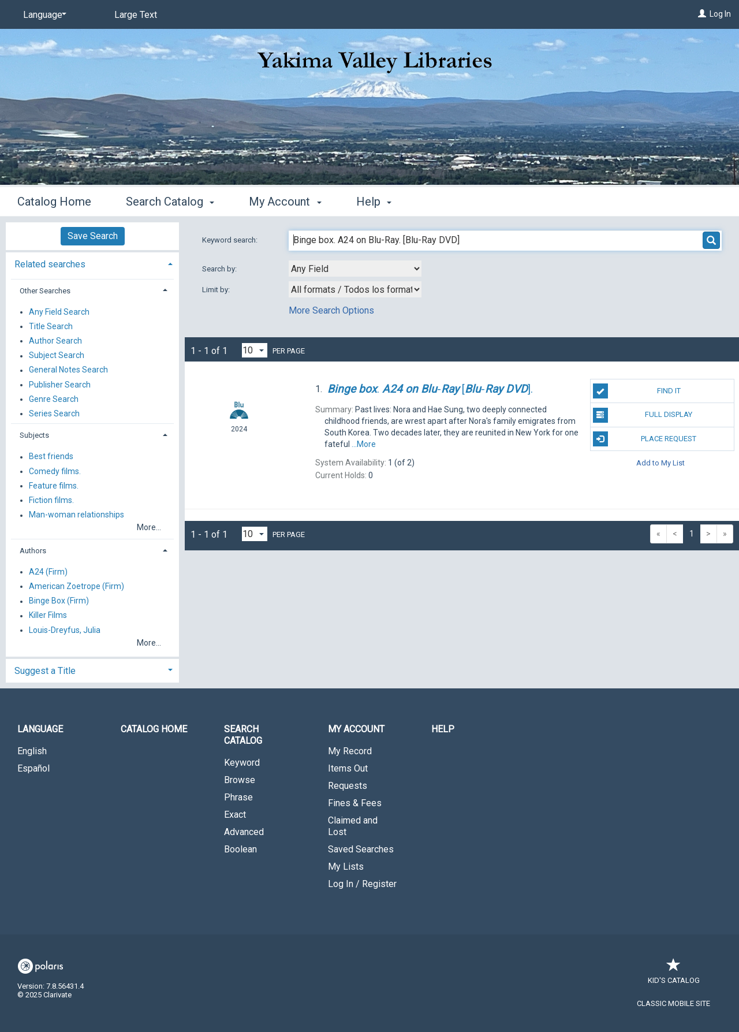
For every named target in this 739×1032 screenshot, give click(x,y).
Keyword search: (230, 240)
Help (442, 729)
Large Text (135, 14)
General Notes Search (68, 370)
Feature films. (54, 485)
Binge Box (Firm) (59, 601)
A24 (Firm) (48, 571)
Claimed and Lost (353, 826)
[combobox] (355, 268)
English (32, 751)
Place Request (645, 438)
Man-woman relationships (76, 515)
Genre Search (54, 399)
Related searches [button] (49, 264)
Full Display (643, 415)
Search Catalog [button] (170, 201)
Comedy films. (55, 471)
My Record (350, 751)
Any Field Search (59, 311)
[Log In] (702, 13)
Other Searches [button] (45, 290)
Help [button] (373, 201)
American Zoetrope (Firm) (76, 586)
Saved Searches (361, 849)
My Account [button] (285, 201)
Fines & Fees (355, 803)
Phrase (238, 797)
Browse (239, 779)
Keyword (242, 762)
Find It (637, 390)
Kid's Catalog (674, 974)
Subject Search (56, 355)
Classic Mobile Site (673, 1003)
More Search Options (331, 310)
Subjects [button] (34, 435)
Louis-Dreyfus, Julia (64, 630)
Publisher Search (60, 384)
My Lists (346, 866)
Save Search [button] (93, 235)
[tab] (92, 263)
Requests (347, 785)
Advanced (244, 831)
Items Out (348, 768)
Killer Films (48, 615)
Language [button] (40, 729)
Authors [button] (33, 550)
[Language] (42, 15)
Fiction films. (51, 500)
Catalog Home (54, 201)
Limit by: (217, 289)
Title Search (51, 326)
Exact (235, 814)
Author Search (55, 340)
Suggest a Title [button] (45, 670)
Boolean (240, 849)
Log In (720, 13)
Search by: (220, 268)
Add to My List (660, 463)
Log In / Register (362, 883)
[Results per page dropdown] (254, 350)
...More (364, 444)
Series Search (54, 413)
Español (33, 768)
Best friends (51, 456)
